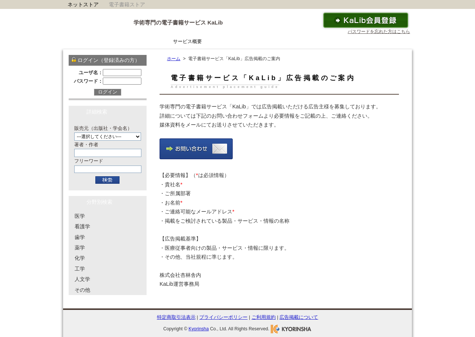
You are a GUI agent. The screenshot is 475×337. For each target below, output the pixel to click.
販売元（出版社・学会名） (103, 128)
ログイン (107, 92)
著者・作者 (86, 144)
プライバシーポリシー (223, 317)
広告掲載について (298, 317)
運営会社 (394, 41)
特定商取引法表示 (176, 317)
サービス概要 (187, 41)
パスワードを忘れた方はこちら (379, 31)
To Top (390, 304)
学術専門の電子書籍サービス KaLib (178, 23)
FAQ (325, 41)
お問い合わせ (357, 41)
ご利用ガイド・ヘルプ (283, 41)
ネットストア (83, 4)
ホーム (152, 41)
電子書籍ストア (127, 4)
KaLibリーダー (230, 41)
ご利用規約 (264, 317)
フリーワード (88, 161)
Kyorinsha (199, 328)
